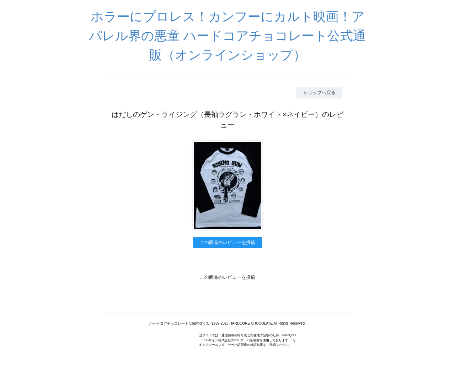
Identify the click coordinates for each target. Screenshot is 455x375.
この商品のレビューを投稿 (227, 242)
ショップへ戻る (319, 92)
